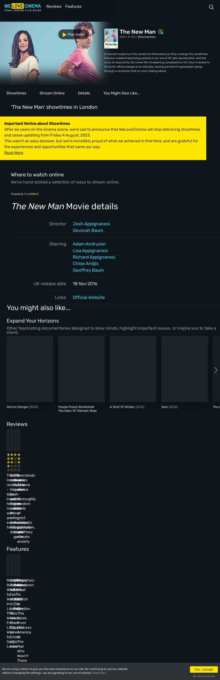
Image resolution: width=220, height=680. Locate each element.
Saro (165, 406)
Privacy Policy (101, 615)
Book (39, 597)
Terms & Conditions (104, 606)
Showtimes (16, 93)
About (95, 588)
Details (84, 93)
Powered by (25, 193)
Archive (96, 597)
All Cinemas (70, 588)
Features (74, 6)
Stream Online (52, 93)
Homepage (42, 588)
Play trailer (19, 32)
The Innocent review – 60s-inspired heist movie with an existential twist (28, 467)
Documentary (147, 36)
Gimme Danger (18, 406)
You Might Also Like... (121, 93)
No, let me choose (204, 676)
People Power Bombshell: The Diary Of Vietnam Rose (77, 408)
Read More (99, 672)
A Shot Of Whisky (123, 406)
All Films (42, 606)
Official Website (89, 297)
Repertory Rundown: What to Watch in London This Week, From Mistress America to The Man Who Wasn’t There (173, 543)
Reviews (53, 6)
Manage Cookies (101, 624)
